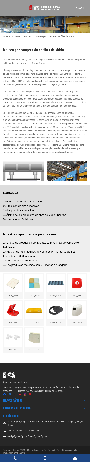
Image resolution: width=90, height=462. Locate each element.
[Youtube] (20, 394)
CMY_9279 (13, 295)
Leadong (21, 453)
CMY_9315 (34, 322)
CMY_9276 (34, 349)
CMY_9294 (77, 322)
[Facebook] (5, 394)
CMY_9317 (55, 322)
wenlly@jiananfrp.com (17, 436)
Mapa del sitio (70, 450)
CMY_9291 (77, 295)
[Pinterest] (30, 394)
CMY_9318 (55, 295)
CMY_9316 (34, 295)
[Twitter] (15, 394)
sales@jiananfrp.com (38, 436)
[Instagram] (25, 394)
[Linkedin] (10, 394)
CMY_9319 (13, 322)
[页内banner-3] (45, 24)
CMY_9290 (13, 349)
